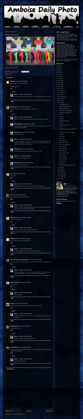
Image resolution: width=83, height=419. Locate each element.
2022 (59, 72)
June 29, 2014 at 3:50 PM (26, 117)
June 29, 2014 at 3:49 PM (26, 94)
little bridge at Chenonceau (65, 110)
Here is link (59, 59)
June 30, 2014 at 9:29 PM (26, 359)
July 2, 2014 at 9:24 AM (27, 149)
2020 (59, 76)
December (62, 90)
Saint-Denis (62, 136)
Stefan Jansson (14, 217)
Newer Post (9, 411)
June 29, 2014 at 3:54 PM (26, 227)
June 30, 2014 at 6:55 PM (25, 347)
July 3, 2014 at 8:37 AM (27, 162)
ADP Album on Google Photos (70, 40)
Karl (11, 194)
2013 (59, 178)
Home (29, 411)
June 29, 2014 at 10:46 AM (19, 194)
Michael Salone (14, 106)
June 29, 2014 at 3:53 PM (26, 205)
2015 (59, 86)
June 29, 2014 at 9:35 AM (21, 81)
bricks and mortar (63, 148)
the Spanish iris (62, 150)
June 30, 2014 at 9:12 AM (25, 313)
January (61, 175)
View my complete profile (62, 196)
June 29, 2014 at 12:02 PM (35, 259)
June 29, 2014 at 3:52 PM (26, 183)
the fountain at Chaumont (65, 112)
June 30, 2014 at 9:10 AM (25, 139)
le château (61, 134)
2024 (59, 68)
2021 (59, 74)
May (60, 167)
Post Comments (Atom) (17, 414)
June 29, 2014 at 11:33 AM (24, 238)
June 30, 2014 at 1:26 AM (24, 326)
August (61, 98)
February (61, 173)
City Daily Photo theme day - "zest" (67, 165)
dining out (61, 118)
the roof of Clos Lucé (64, 152)
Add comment (10, 369)
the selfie (61, 116)
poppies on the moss (64, 108)
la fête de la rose (63, 159)
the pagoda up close (64, 104)
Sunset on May (62, 154)
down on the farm (63, 157)
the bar (60, 127)
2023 (59, 70)
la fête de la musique (64, 120)
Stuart (15, 94)
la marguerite (62, 161)
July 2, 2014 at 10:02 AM (25, 155)
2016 (59, 84)
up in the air (62, 138)
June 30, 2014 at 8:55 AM (28, 132)
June (60, 102)
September (62, 96)
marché (10, 73)
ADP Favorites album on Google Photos (66, 37)
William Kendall (18, 124)
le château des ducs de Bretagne (66, 132)
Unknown (12, 81)
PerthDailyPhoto (14, 347)
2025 (59, 66)
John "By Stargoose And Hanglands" (19, 259)
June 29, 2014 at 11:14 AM (24, 217)
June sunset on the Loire (65, 125)
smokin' (61, 114)
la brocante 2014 (63, 140)
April (60, 169)
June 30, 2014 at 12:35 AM (21, 303)
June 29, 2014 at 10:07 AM (24, 106)
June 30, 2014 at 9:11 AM (25, 292)
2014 (59, 88)
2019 (59, 78)
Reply (11, 88)
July (60, 100)
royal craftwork (62, 146)
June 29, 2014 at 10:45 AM (19, 173)
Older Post (49, 411)
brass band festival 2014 (65, 144)
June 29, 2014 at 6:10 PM (26, 270)
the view (61, 122)
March (61, 171)
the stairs (61, 163)
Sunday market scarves (64, 106)
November (62, 92)
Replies (13, 91)
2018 (59, 80)
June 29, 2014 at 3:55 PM (26, 248)
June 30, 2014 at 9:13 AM (25, 336)
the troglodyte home (63, 142)
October (61, 94)
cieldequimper (13, 238)
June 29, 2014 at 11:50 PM (28, 124)
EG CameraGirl (14, 326)
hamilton (12, 303)
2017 (59, 82)
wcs (11, 173)
